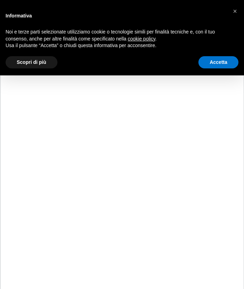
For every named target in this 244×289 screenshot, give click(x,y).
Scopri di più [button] (31, 62)
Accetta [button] (218, 62)
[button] (235, 11)
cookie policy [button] (141, 39)
